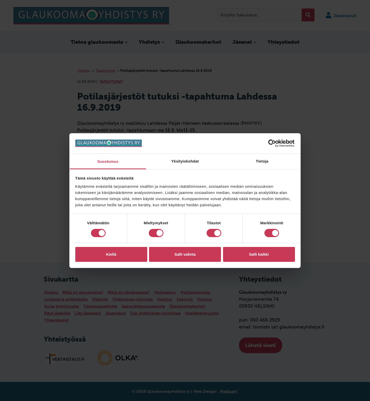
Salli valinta (185, 254)
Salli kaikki (259, 254)
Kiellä (111, 254)
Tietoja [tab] (262, 161)
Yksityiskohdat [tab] (185, 161)
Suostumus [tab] (108, 161)
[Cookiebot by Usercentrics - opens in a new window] (272, 143)
